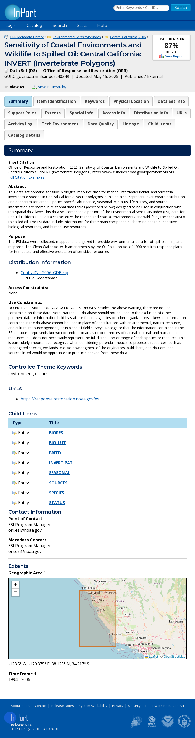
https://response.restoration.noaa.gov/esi (60, 399)
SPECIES (56, 493)
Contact (40, 705)
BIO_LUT (57, 442)
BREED (55, 453)
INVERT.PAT (61, 463)
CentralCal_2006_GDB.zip (44, 273)
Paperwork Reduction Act (164, 705)
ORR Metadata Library (27, 37)
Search (60, 25)
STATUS (57, 502)
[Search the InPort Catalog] (141, 8)
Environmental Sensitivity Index (77, 37)
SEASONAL (59, 472)
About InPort (20, 705)
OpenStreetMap (174, 656)
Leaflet (151, 656)
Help (102, 25)
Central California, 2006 (128, 37)
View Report (174, 56)
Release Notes (62, 705)
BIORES (56, 433)
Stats (82, 25)
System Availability (93, 705)
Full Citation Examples (26, 177)
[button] (15, 585)
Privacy (117, 705)
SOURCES (58, 483)
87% (171, 45)
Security (134, 705)
